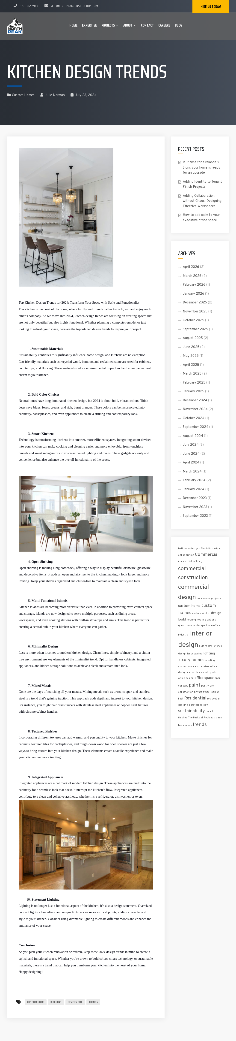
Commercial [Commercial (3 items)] (206, 554)
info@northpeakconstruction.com (71, 5)
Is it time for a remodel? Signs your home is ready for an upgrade (201, 167)
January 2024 (193, 489)
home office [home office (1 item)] (213, 625)
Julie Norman (52, 95)
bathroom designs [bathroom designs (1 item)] (189, 548)
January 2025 (193, 391)
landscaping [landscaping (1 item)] (194, 653)
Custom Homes (23, 95)
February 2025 (194, 383)
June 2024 (191, 454)
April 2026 (191, 267)
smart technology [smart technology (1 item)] (197, 705)
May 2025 (191, 356)
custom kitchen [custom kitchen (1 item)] (201, 613)
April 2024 (191, 462)
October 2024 (193, 418)
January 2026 (193, 294)
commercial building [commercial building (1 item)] (190, 561)
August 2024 (193, 436)
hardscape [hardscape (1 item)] (199, 625)
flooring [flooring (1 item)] (191, 619)
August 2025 (193, 338)
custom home (35, 1002)
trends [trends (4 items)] (200, 725)
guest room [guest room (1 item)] (185, 625)
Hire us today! (211, 6)
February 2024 (194, 480)
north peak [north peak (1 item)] (209, 672)
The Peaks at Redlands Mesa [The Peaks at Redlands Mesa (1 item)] (205, 717)
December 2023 (195, 498)
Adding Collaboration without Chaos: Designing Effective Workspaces (202, 201)
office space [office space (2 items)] (204, 678)
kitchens (56, 1002)
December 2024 (195, 400)
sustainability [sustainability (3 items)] (191, 711)
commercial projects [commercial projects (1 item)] (209, 598)
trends (93, 1002)
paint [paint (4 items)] (194, 685)
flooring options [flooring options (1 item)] (206, 619)
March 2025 (192, 374)
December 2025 (195, 302)
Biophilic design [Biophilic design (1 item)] (210, 548)
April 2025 (191, 365)
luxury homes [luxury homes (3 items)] (191, 660)
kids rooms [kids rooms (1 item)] (205, 646)
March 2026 (192, 276)
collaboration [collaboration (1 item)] (186, 555)
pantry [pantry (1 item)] (205, 685)
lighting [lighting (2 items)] (209, 653)
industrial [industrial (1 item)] (183, 634)
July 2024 (191, 445)
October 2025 (193, 320)
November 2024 (195, 409)
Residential (75, 1002)
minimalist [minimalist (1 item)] (194, 666)
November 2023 (195, 507)
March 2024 (192, 471)
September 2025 (195, 329)
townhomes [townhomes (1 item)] (185, 725)
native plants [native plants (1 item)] (194, 672)
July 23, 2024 (84, 95)
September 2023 (195, 516)
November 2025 (195, 311)
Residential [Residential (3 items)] (195, 698)
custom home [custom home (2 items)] (189, 606)
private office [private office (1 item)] (201, 692)
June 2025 (191, 347)
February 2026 (194, 285)
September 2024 (195, 427)
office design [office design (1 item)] (186, 678)
